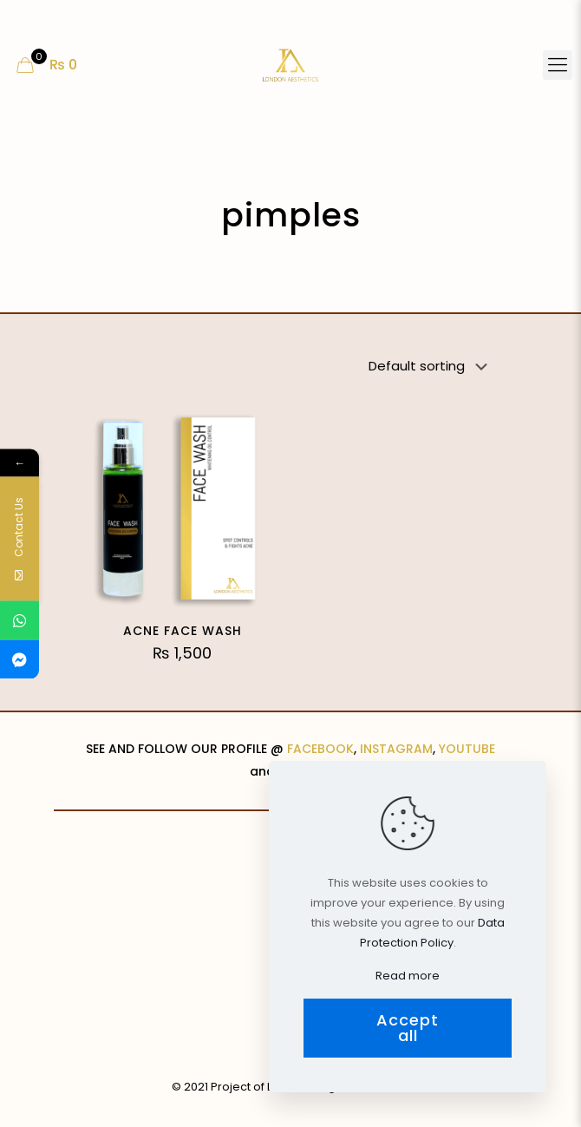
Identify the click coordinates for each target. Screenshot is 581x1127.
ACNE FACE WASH (182, 630)
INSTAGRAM (396, 748)
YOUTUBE (467, 748)
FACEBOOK (320, 748)
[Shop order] (431, 366)
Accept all (407, 1027)
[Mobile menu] (557, 65)
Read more (407, 975)
